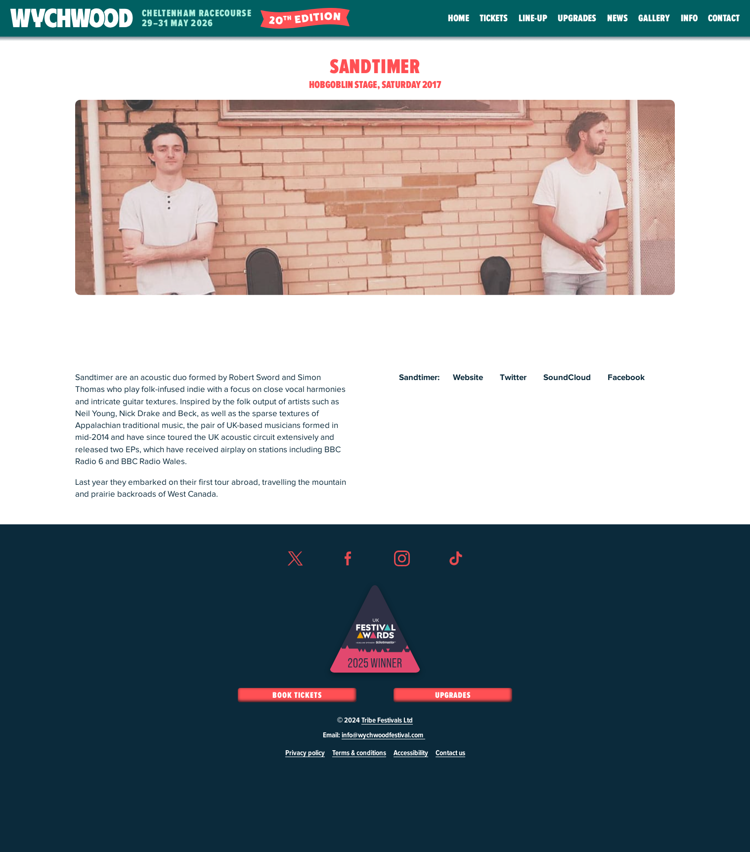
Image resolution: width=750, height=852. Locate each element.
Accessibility (411, 753)
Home (458, 18)
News (617, 18)
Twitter (513, 378)
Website (468, 378)
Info (689, 18)
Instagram (402, 576)
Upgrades (577, 18)
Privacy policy (305, 753)
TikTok (455, 576)
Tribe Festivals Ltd (387, 720)
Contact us (450, 753)
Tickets (494, 18)
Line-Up (533, 18)
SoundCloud (567, 378)
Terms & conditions (359, 753)
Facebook (626, 378)
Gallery (654, 18)
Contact (724, 18)
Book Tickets (296, 695)
